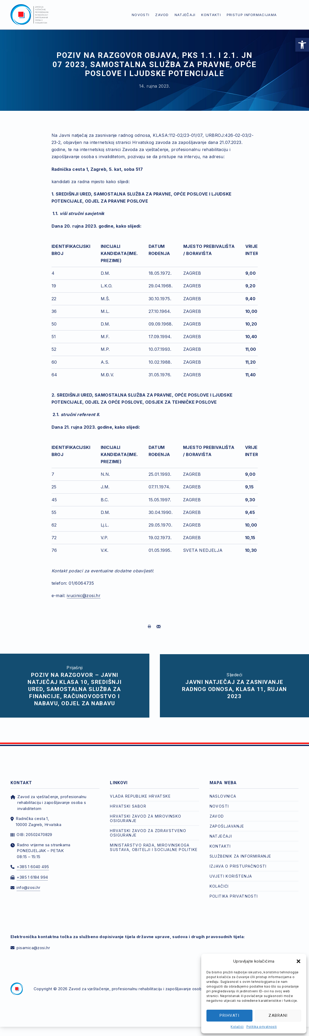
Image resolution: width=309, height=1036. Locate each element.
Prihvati (229, 1015)
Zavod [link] (162, 15)
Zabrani (278, 1015)
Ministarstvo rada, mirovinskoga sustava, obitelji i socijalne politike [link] (153, 843)
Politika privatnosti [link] (261, 1027)
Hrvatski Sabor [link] (128, 802)
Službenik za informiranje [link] (240, 852)
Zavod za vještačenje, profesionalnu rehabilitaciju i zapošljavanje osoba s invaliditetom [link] (150, 984)
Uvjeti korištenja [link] (231, 872)
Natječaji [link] (185, 15)
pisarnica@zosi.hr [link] (33, 943)
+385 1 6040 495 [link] (33, 862)
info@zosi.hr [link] (28, 883)
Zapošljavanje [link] (227, 822)
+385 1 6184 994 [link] (32, 872)
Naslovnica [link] (223, 792)
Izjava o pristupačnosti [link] (238, 862)
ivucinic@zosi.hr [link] (83, 595)
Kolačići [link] (237, 1027)
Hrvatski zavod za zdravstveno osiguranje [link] (148, 828)
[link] (302, 45)
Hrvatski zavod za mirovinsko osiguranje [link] (145, 814)
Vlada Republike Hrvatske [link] (140, 792)
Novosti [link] (140, 15)
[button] (298, 961)
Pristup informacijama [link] (252, 15)
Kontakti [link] (211, 15)
